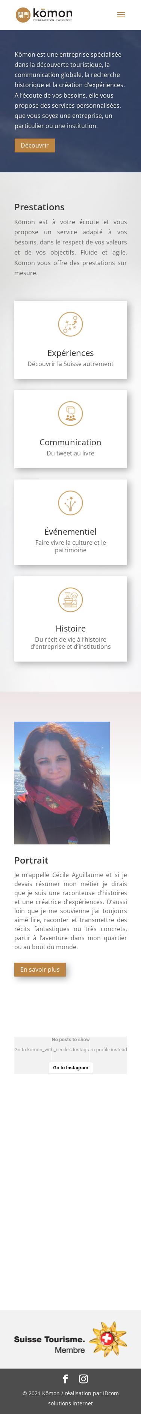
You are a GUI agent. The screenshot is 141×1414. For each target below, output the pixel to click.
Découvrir (35, 145)
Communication (70, 442)
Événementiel (70, 531)
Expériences (70, 352)
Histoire (71, 628)
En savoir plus (40, 969)
